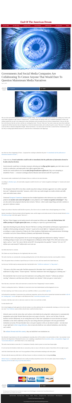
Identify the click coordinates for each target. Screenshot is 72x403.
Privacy (36, 395)
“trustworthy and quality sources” (42, 296)
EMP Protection (48, 25)
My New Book (6, 25)
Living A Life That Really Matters (23, 360)
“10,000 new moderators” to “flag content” (47, 264)
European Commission (16, 197)
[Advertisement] (36, 10)
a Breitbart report (12, 182)
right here (48, 291)
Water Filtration (37, 25)
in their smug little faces (20, 325)
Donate (67, 25)
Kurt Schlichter (10, 309)
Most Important (59, 25)
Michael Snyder (5, 358)
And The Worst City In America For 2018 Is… (12, 392)
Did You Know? (51, 395)
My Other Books (16, 25)
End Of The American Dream (36, 22)
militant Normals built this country (16, 331)
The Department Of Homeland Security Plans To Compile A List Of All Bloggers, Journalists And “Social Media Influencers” (28, 391)
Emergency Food (27, 25)
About (31, 395)
